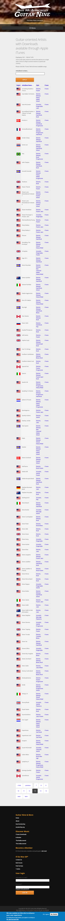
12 (29, 791)
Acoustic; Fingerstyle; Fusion (39, 253)
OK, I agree (46, 918)
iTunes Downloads (21, 834)
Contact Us (19, 859)
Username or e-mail (22, 877)
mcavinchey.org (20, 827)
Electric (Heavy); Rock (38, 317)
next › (19, 796)
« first (19, 785)
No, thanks (54, 918)
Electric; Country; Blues (38, 636)
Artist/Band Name (27, 85)
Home (17, 818)
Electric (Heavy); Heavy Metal (39, 295)
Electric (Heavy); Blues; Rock (39, 356)
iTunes (47, 85)
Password (19, 884)
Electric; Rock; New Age (39, 756)
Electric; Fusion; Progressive (39, 368)
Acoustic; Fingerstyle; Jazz (39, 106)
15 (46, 791)
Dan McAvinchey (20, 824)
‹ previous (28, 785)
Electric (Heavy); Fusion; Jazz (39, 556)
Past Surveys (19, 866)
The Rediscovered (21, 840)
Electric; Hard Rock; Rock (39, 563)
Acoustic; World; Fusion (38, 473)
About (17, 821)
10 (18, 791)
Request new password (22, 889)
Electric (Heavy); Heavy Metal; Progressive (39, 174)
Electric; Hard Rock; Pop (39, 324)
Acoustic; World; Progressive (39, 624)
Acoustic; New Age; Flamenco (39, 617)
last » (26, 796)
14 (40, 791)
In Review (18, 837)
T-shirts (18, 869)
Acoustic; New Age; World (39, 511)
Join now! (44, 851)
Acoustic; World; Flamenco (39, 704)
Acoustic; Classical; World (38, 749)
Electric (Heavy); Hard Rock (39, 139)
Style (37, 85)
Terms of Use (26, 913)
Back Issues (19, 863)
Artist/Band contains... (22, 71)
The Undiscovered (21, 843)
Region (18, 85)
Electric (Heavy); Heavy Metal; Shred (38, 97)
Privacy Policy (38, 913)
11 (24, 791)
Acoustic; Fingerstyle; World (39, 586)
